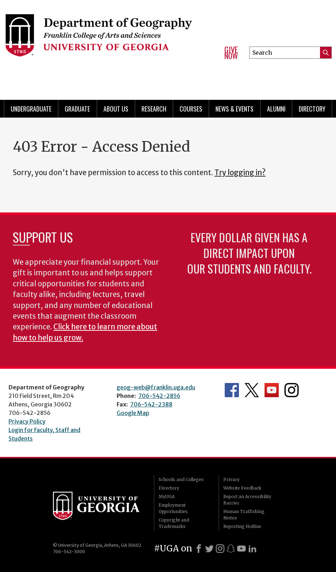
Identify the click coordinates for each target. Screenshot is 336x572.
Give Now (231, 53)
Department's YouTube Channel (272, 390)
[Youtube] (241, 548)
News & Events (234, 108)
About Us (115, 108)
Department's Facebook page (232, 390)
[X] (209, 548)
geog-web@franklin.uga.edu (156, 387)
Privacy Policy (27, 421)
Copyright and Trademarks (174, 523)
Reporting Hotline (242, 526)
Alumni (276, 108)
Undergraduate (31, 108)
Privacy (231, 479)
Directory (312, 108)
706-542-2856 (159, 395)
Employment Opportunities (173, 508)
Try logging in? (240, 172)
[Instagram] (220, 548)
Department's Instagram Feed (291, 390)
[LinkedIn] (252, 548)
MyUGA (167, 496)
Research (154, 108)
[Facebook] (198, 548)
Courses (191, 108)
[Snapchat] (230, 548)
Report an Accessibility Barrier (247, 500)
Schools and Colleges (181, 479)
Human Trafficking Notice (244, 514)
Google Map (133, 412)
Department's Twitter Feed (252, 390)
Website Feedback (242, 488)
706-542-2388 (151, 404)
